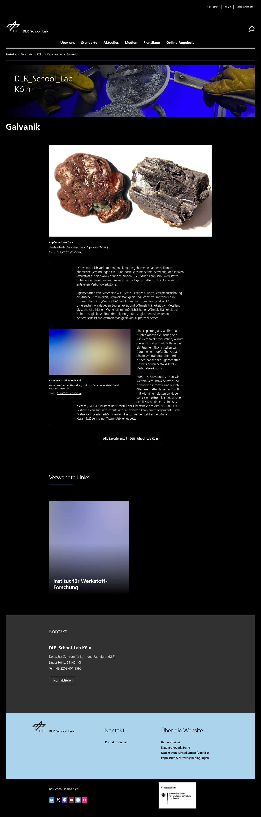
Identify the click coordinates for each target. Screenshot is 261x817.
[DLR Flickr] (84, 801)
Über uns (67, 42)
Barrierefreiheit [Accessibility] (171, 742)
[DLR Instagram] (78, 801)
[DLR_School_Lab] (27, 26)
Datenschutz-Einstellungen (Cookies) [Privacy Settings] (185, 752)
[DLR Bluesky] (51, 801)
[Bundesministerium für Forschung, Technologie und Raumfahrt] (178, 807)
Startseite (11, 54)
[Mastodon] (64, 801)
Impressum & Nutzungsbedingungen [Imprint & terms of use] (185, 758)
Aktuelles (111, 42)
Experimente (54, 54)
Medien (131, 42)
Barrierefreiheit (245, 7)
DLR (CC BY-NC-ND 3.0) (69, 252)
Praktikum (151, 42)
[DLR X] (58, 801)
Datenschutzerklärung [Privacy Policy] (175, 747)
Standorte (89, 42)
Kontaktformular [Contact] (116, 742)
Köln (39, 54)
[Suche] (251, 29)
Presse (227, 7)
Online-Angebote (180, 42)
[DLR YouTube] (71, 801)
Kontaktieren (63, 680)
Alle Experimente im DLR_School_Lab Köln (130, 438)
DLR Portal (212, 7)
